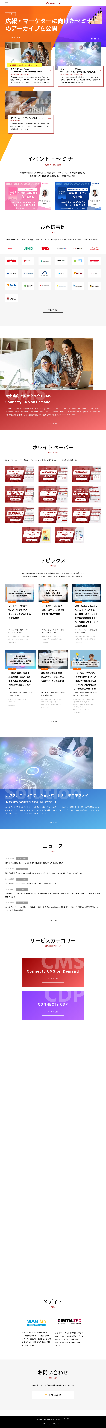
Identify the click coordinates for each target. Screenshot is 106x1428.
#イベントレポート (79, 704)
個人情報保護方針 (49, 1419)
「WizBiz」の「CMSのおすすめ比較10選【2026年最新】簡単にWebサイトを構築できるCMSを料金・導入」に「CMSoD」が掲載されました (52, 895)
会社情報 (39, 1419)
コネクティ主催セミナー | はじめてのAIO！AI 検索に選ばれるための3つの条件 (34, 863)
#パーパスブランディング (81, 709)
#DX (28, 637)
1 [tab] (92, 39)
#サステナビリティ (79, 707)
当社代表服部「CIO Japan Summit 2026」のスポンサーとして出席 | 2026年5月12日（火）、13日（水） (44, 873)
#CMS (10, 637)
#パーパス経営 (90, 704)
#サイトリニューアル (19, 637)
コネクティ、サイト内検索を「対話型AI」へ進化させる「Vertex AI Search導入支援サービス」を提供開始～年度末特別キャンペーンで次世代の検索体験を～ (52, 908)
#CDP (10, 702)
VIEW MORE (14, 37)
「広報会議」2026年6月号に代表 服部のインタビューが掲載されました (31, 883)
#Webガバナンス (23, 639)
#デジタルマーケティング (19, 699)
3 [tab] (98, 39)
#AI (14, 702)
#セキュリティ (12, 639)
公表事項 (58, 1419)
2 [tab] (95, 39)
